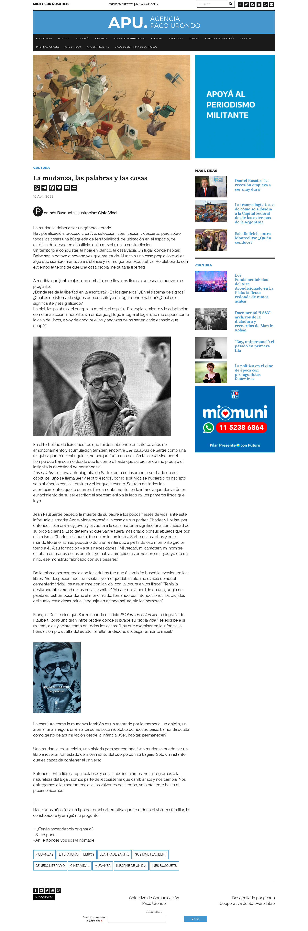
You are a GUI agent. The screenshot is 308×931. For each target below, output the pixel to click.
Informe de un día (131, 866)
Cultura (157, 38)
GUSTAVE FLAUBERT (150, 854)
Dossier (194, 38)
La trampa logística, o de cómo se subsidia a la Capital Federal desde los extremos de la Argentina (254, 213)
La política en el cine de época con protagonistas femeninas (254, 372)
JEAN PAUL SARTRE (114, 854)
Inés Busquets (164, 866)
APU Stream (73, 46)
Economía (82, 38)
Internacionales (47, 46)
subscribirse (44, 897)
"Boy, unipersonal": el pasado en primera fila (254, 346)
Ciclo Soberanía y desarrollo (136, 46)
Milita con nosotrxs (51, 4)
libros (88, 854)
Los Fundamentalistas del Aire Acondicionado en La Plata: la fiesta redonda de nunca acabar (254, 288)
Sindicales (176, 38)
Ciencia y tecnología (219, 38)
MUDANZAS (44, 854)
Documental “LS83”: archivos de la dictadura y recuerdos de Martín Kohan (254, 321)
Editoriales (44, 38)
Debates (245, 38)
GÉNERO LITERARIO (50, 866)
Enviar (195, 918)
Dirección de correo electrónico (94, 919)
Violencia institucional (129, 38)
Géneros (101, 38)
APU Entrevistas (98, 46)
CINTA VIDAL (79, 866)
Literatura (68, 854)
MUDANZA (103, 866)
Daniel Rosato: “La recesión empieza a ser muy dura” (253, 185)
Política (64, 38)
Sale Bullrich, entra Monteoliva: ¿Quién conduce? (253, 238)
